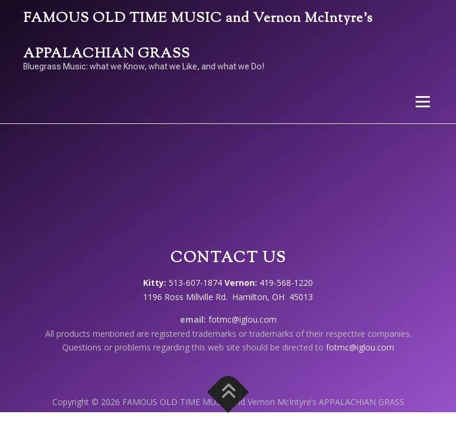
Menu (422, 101)
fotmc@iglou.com (242, 319)
